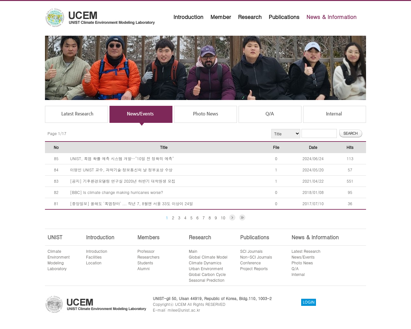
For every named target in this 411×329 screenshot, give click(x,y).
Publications (284, 17)
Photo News (302, 262)
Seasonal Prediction (206, 280)
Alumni (143, 268)
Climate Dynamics (205, 262)
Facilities (94, 257)
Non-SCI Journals (256, 257)
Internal (298, 274)
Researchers (148, 257)
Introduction (188, 17)
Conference (250, 262)
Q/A (295, 268)
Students (145, 262)
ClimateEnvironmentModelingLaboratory (59, 259)
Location (93, 262)
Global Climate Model (208, 257)
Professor (145, 251)
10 (223, 217)
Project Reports (254, 268)
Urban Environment (206, 268)
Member (220, 17)
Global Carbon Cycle (207, 274)
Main (193, 251)
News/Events (303, 257)
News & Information (331, 17)
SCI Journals (251, 251)
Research (250, 17)
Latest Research (306, 251)
